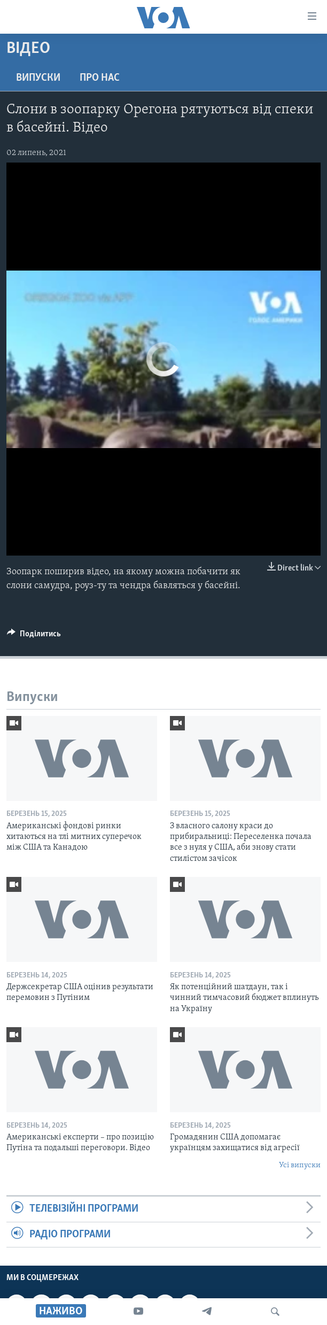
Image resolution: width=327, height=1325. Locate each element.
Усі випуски (300, 1165)
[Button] (34, 636)
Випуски (38, 78)
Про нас (100, 78)
